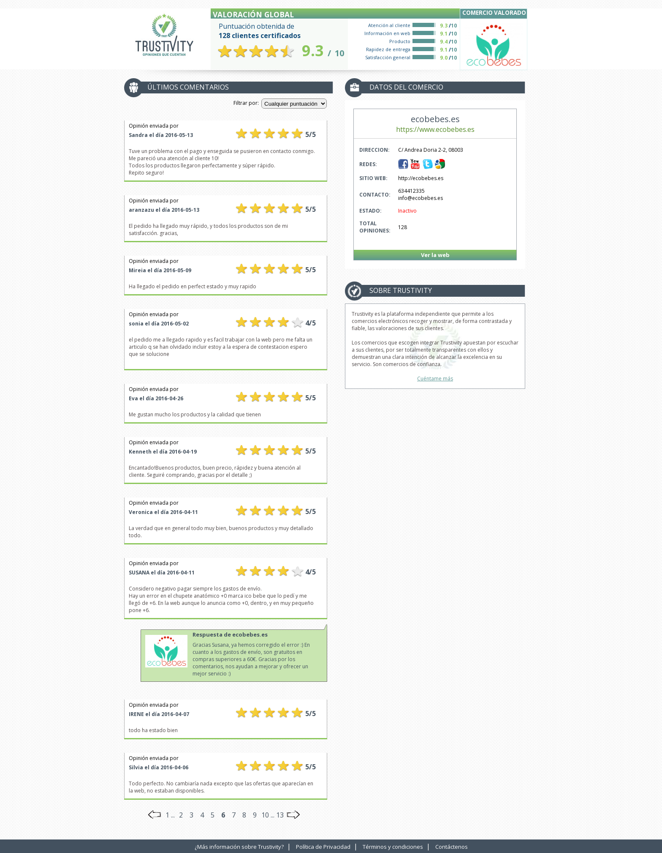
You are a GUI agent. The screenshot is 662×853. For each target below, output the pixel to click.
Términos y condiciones (393, 846)
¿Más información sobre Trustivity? (239, 846)
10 (265, 815)
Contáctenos (451, 846)
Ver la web (435, 255)
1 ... (170, 815)
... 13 (277, 815)
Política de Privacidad (323, 846)
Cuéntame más (435, 378)
